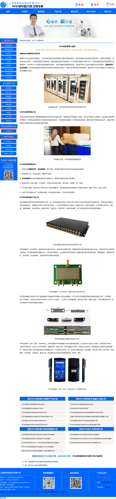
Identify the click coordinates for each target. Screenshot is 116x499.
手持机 (9, 61)
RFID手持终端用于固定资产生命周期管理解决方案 (85, 424)
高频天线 (64, 492)
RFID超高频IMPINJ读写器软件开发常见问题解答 (84, 434)
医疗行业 (8, 92)
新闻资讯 (41, 12)
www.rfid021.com (107, 482)
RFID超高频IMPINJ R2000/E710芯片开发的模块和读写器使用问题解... (91, 438)
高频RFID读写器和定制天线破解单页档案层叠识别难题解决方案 (89, 416)
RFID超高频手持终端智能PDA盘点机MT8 (34, 412)
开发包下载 (8, 149)
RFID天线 (23, 492)
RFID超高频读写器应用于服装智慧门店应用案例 (36, 438)
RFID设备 (36, 492)
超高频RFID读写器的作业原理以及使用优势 (43, 462)
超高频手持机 (43, 492)
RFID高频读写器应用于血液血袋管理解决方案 (84, 420)
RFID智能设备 (8, 69)
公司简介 (24, 12)
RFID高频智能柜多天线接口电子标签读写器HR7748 (37, 416)
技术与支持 (91, 12)
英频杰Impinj (16, 492)
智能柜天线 (58, 492)
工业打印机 (8, 78)
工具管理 (8, 100)
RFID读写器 (10, 484)
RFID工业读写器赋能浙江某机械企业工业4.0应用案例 (38, 447)
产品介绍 (57, 12)
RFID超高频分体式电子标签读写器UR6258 (34, 424)
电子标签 (8, 57)
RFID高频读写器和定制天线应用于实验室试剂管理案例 (38, 434)
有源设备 (8, 65)
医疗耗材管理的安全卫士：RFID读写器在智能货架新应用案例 (40, 442)
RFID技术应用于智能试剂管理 (79, 408)
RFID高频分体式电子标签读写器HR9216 (34, 420)
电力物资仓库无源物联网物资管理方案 (81, 404)
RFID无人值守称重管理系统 (37, 465)
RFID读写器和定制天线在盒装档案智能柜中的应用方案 (86, 412)
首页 (8, 12)
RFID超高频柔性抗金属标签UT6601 (32, 408)
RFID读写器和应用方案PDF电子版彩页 (87, 456)
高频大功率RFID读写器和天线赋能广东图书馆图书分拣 (38, 451)
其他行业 (8, 120)
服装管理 (8, 104)
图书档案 (8, 88)
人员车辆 (8, 108)
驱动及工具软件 (8, 153)
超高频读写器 (9, 49)
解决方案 (74, 12)
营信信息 (108, 487)
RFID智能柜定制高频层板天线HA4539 (33, 404)
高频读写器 (8, 45)
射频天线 (8, 53)
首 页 (34, 40)
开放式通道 (8, 73)
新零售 (9, 112)
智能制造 (8, 96)
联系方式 (107, 12)
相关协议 (8, 145)
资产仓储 (8, 116)
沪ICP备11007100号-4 (12, 480)
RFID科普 (9, 141)
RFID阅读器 (51, 492)
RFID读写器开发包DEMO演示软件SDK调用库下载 (85, 442)
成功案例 (8, 131)
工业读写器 (29, 492)
